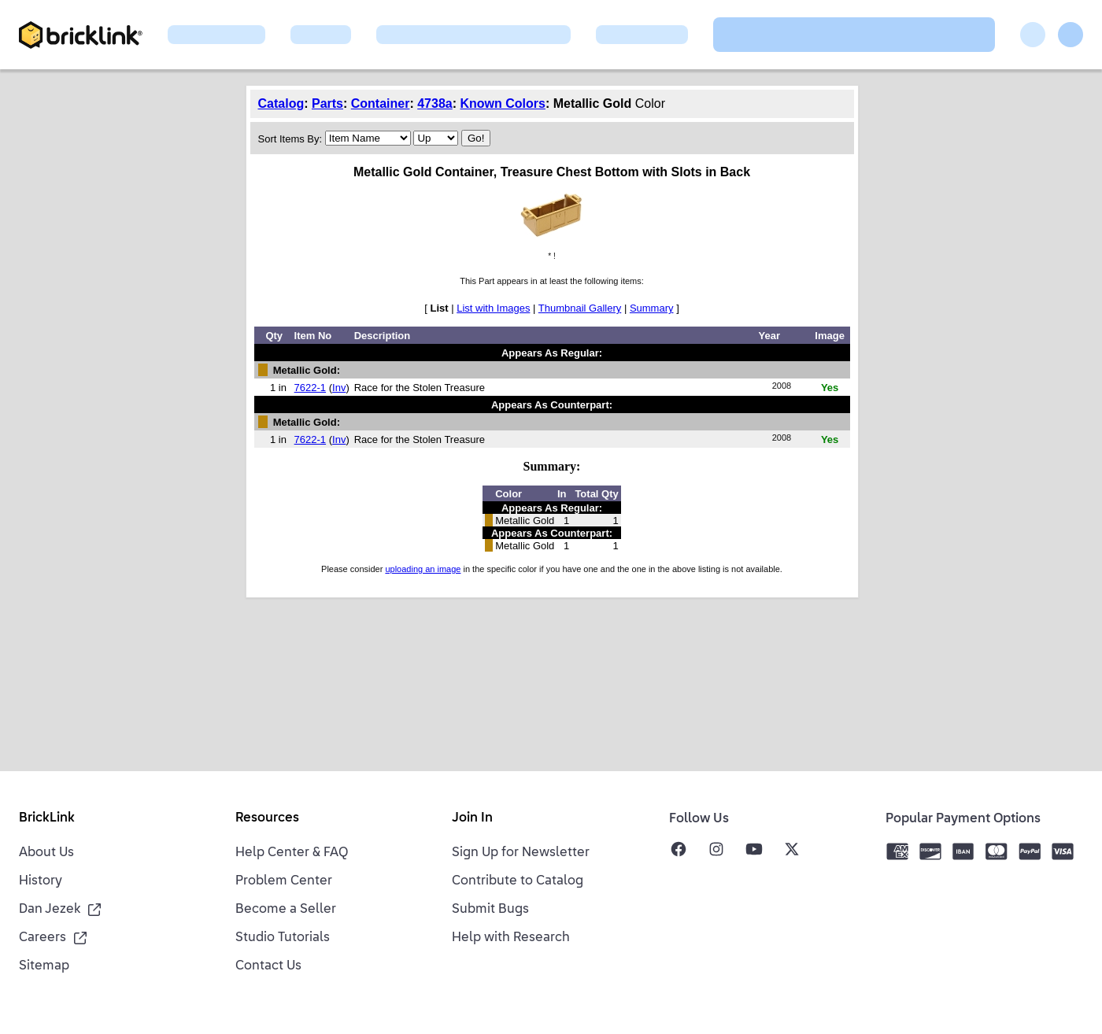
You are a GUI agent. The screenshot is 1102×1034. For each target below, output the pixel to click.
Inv (339, 387)
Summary (652, 308)
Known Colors (502, 103)
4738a (435, 103)
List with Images (493, 308)
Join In (472, 818)
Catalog (281, 103)
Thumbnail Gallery (580, 308)
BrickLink (47, 818)
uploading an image (422, 569)
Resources (267, 818)
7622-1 (310, 387)
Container (380, 103)
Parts (327, 103)
